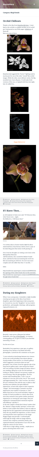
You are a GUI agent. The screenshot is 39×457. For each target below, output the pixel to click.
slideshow (28, 29)
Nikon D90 (24, 202)
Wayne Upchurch (16, 199)
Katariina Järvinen (23, 25)
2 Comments (7, 204)
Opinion (9, 286)
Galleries (27, 436)
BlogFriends (25, 199)
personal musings (15, 286)
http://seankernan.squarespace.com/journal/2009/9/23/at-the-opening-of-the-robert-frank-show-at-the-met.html (19, 271)
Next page (37, 444)
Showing (32, 437)
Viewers (5, 439)
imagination (28, 201)
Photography (6, 201)
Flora (30, 199)
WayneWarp (8, 4)
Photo (33, 199)
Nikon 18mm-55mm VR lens (14, 202)
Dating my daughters (14, 292)
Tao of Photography (19, 336)
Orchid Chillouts (12, 20)
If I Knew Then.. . (12, 210)
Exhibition (25, 284)
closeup (13, 201)
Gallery (31, 436)
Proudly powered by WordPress (10, 448)
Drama (17, 201)
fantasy (21, 201)
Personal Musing (10, 284)
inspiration (5, 202)
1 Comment (31, 286)
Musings (5, 286)
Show (28, 437)
